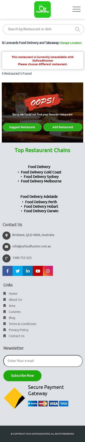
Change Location (70, 43)
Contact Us (13, 336)
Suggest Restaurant (22, 127)
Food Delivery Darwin (41, 211)
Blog (9, 318)
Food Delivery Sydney (41, 177)
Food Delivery (39, 167)
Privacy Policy (15, 330)
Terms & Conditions (19, 324)
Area (9, 306)
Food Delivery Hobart (41, 206)
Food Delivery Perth (41, 202)
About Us (12, 300)
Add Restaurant (62, 127)
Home (10, 294)
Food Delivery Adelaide (39, 197)
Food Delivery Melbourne (41, 181)
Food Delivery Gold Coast (41, 172)
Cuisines (12, 312)
